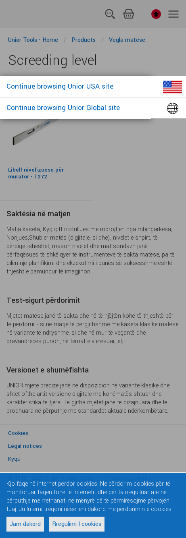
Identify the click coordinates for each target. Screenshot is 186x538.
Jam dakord (25, 524)
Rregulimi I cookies (76, 524)
